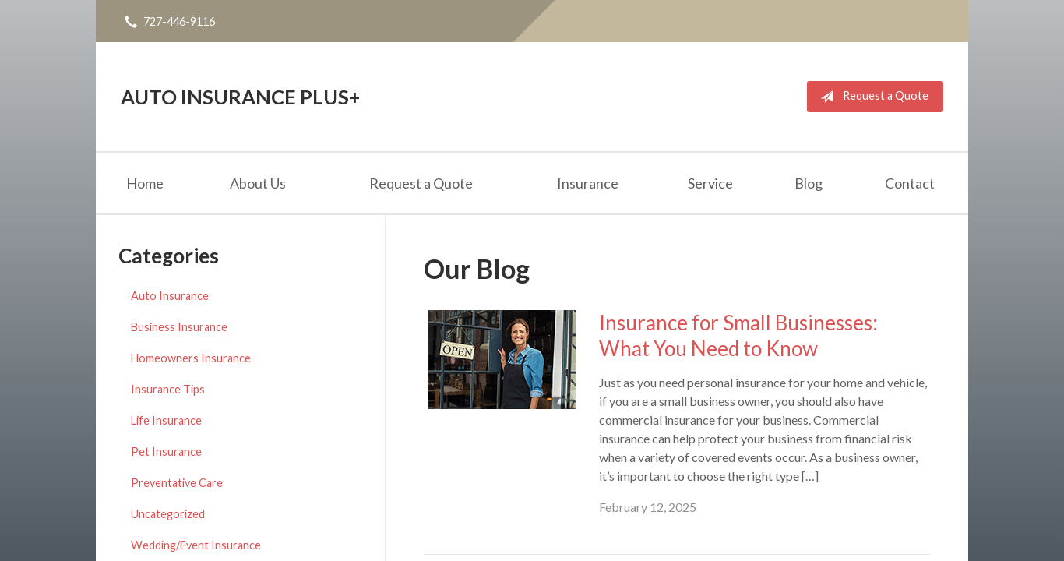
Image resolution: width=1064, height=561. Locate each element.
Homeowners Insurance (191, 358)
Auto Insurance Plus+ (240, 96)
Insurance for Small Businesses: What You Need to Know (738, 335)
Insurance (587, 183)
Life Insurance (166, 420)
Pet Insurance (166, 451)
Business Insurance (179, 326)
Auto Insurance (170, 295)
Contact (910, 183)
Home (145, 183)
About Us (258, 183)
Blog (808, 183)
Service (710, 183)
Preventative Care (177, 482)
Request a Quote (871, 96)
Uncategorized (168, 513)
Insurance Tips (168, 389)
